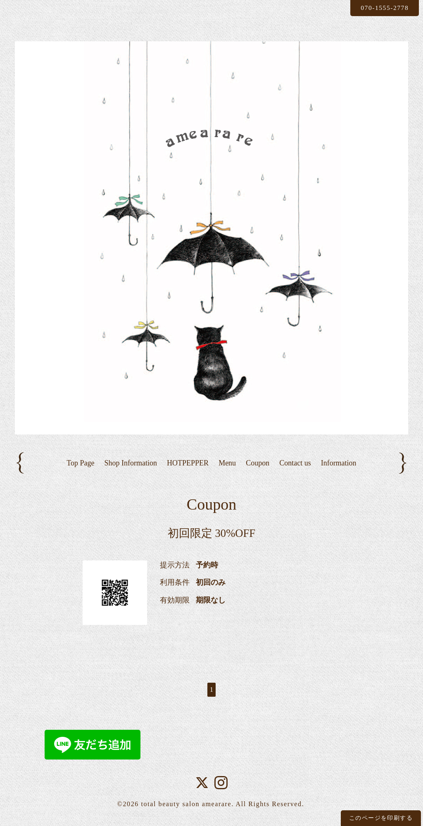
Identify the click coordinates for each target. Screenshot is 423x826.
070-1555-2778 (383, 7)
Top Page (80, 463)
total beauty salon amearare (186, 804)
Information (338, 463)
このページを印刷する (381, 818)
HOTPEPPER (188, 463)
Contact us (295, 463)
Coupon (257, 463)
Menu (227, 463)
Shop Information (131, 463)
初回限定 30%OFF (211, 533)
